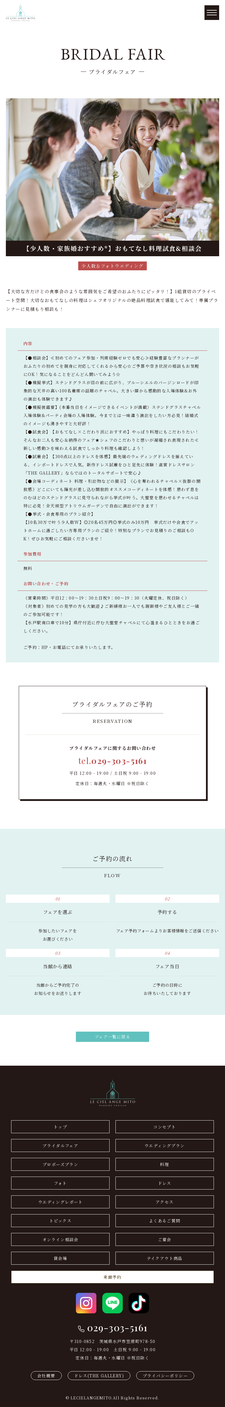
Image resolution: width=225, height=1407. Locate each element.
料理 (164, 1164)
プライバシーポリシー (165, 1376)
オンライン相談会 (60, 1239)
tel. (112, 760)
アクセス (165, 1202)
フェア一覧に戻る (112, 1037)
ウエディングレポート (60, 1202)
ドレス (164, 1183)
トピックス (60, 1221)
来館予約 (112, 1277)
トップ (60, 1127)
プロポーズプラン (60, 1164)
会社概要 (46, 1376)
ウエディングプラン (164, 1145)
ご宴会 (164, 1239)
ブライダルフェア (60, 1145)
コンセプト (164, 1127)
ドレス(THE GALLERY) (99, 1376)
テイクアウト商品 (165, 1258)
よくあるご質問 (164, 1221)
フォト (60, 1183)
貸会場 (60, 1258)
